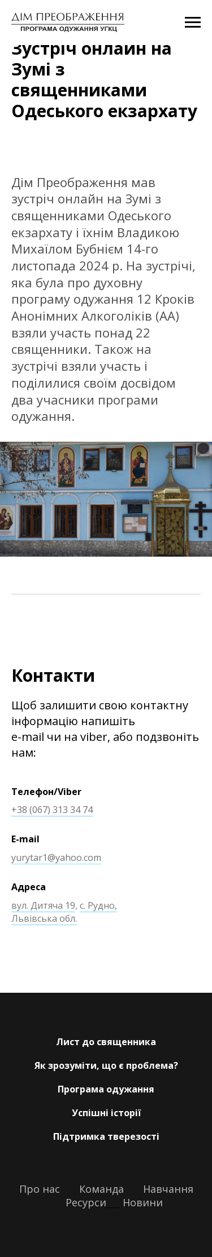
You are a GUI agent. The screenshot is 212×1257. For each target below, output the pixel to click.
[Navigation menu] (193, 22)
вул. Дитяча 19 (43, 905)
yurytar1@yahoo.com (56, 857)
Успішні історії (106, 1113)
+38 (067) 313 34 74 (52, 809)
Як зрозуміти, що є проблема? (106, 1065)
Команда (101, 1189)
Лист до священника (106, 1042)
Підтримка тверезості (106, 1136)
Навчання (166, 1189)
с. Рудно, (98, 905)
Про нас (39, 1189)
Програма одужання (106, 1089)
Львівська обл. (44, 918)
